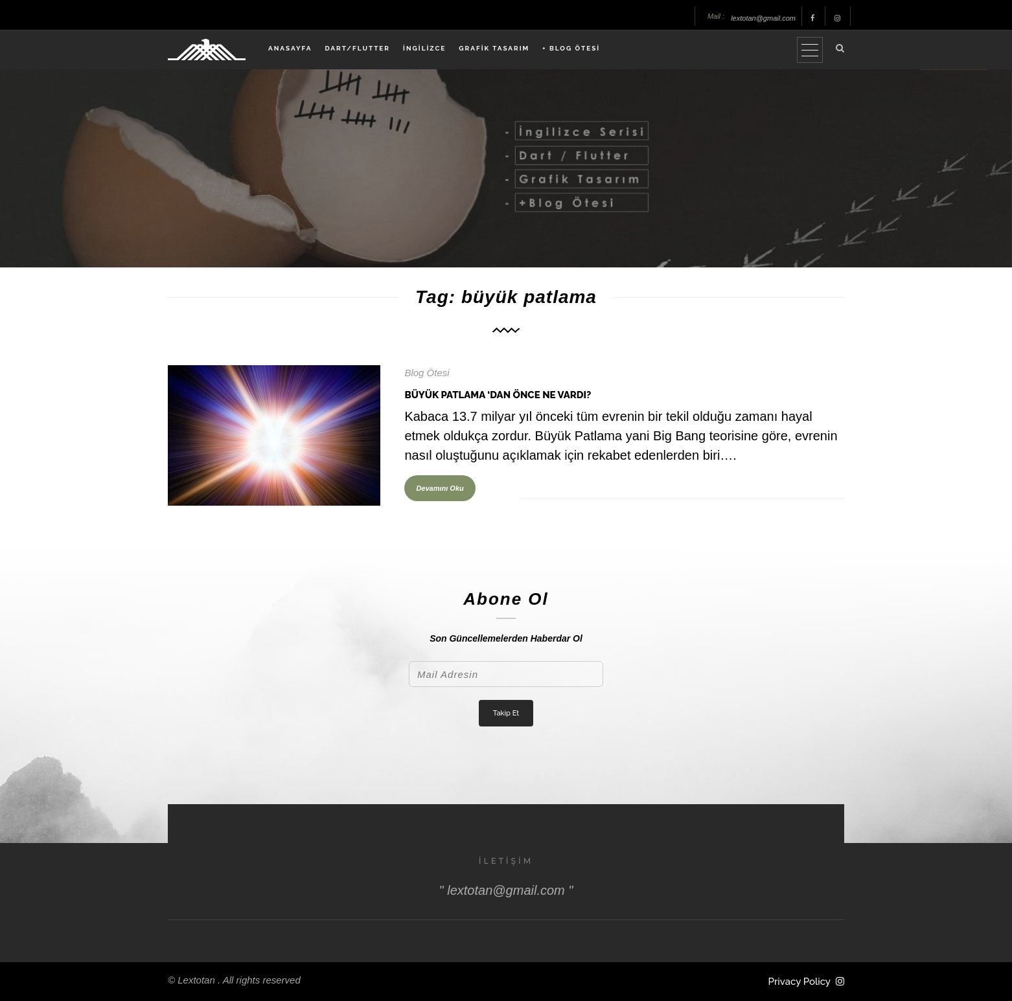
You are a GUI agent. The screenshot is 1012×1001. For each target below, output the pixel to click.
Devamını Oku (439, 488)
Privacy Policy (799, 981)
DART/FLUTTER (357, 48)
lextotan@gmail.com (763, 18)
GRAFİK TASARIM (494, 48)
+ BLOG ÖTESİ (571, 48)
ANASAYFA (290, 48)
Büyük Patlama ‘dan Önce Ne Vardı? (497, 395)
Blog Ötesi (426, 372)
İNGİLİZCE (424, 48)
